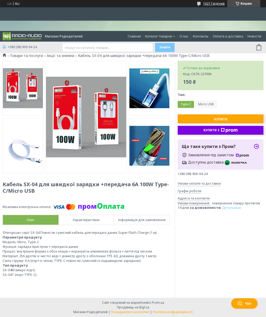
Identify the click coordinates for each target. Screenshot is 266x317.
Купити (220, 119)
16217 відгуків (214, 3)
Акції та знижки (60, 55)
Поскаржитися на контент (130, 312)
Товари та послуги (26, 55)
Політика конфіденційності (173, 312)
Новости (254, 36)
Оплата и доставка (228, 36)
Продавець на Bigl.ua (133, 307)
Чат (244, 303)
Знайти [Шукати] (164, 47)
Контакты (200, 36)
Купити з (220, 130)
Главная (134, 36)
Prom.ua (158, 302)
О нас (184, 36)
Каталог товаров (158, 36)
